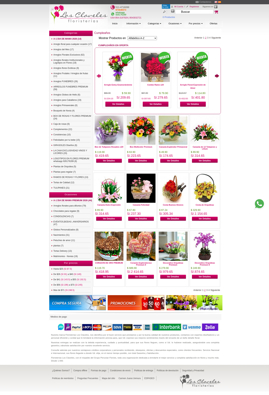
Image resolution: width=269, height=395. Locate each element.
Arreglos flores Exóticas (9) (66, 68)
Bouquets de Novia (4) (64, 110)
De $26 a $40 (67, 274)
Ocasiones (175, 23)
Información (133, 23)
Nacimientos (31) (61, 235)
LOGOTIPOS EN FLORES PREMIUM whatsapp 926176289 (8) (71, 159)
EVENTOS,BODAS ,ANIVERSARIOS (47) (71, 223)
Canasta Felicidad (141, 205)
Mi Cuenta (178, 6)
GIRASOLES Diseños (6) (65, 145)
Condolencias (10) (62, 134)
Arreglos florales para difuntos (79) (69, 206)
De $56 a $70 (68, 285)
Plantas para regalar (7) (64, 172)
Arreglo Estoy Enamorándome (118, 85)
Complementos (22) (62, 129)
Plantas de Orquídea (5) (64, 166)
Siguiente (216, 37)
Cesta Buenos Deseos (173, 205)
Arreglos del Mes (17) (63, 49)
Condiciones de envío (120, 370)
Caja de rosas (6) (61, 124)
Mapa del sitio (108, 378)
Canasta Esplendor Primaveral (173, 147)
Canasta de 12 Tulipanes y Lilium (205, 148)
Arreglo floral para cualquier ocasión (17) (72, 44)
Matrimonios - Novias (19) (65, 256)
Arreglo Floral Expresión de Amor (193, 86)
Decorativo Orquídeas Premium (173, 264)
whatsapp (120, 12)
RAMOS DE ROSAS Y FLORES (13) (70, 177)
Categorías (155, 23)
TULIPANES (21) (61, 188)
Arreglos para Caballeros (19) (67, 100)
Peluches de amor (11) (64, 240)
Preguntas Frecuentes (87, 378)
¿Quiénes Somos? (61, 370)
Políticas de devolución (168, 370)
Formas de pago (98, 370)
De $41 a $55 (69, 279)
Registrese (194, 6)
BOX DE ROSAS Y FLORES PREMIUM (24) (72, 117)
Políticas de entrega (143, 370)
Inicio (115, 23)
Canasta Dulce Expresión (109, 205)
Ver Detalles (118, 104)
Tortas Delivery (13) (62, 251)
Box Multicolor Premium (141, 147)
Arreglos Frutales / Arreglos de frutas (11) (70, 74)
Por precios (196, 23)
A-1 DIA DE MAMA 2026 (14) (67, 39)
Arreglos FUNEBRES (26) (65, 81)
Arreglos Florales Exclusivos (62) (68, 55)
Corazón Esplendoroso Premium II (141, 264)
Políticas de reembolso (62, 378)
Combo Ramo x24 (155, 85)
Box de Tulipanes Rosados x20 (109, 147)
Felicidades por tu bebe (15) (66, 140)
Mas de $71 (64, 290)
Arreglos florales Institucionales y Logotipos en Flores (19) (68, 61)
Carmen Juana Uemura (130, 378)
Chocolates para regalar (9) (66, 211)
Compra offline (80, 370)
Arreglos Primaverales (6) (65, 105)
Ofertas (213, 23)
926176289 (121, 14)
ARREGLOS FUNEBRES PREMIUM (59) (70, 88)
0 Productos (169, 17)
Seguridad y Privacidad (193, 370)
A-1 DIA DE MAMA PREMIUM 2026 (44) (72, 200)
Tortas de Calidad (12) (63, 182)
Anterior (198, 37)
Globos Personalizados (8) (65, 229)
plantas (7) (58, 245)
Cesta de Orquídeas (205, 205)
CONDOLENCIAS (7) (63, 216)
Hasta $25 (62, 269)
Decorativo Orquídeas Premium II (205, 264)
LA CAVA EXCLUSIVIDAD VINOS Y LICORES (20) (70, 151)
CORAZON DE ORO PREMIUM (109, 263)
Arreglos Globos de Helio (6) (66, 94)
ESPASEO (149, 378)
